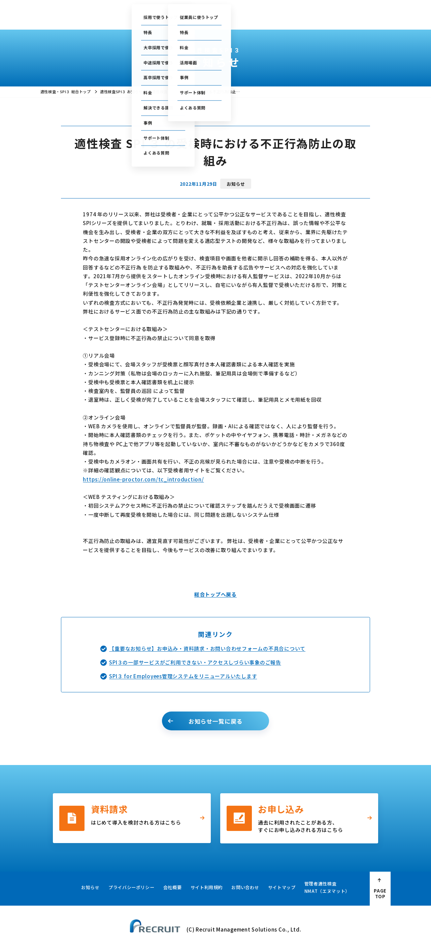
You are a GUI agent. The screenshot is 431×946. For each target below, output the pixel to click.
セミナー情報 (284, 8)
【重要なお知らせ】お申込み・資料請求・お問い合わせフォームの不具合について (207, 648)
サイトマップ (282, 887)
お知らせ (90, 887)
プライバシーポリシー (131, 887)
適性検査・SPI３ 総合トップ (65, 91)
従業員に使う (182, 18)
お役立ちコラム (225, 18)
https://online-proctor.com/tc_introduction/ (143, 479)
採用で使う (143, 18)
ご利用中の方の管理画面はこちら (189, 8)
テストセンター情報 (247, 8)
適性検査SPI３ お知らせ (121, 91)
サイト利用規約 (207, 887)
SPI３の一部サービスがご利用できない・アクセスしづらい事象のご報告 (195, 662)
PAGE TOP (380, 893)
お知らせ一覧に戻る (216, 721)
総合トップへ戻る (215, 594)
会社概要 (317, 18)
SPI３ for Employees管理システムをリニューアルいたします (183, 676)
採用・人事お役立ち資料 (274, 18)
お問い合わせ (315, 8)
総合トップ (111, 18)
